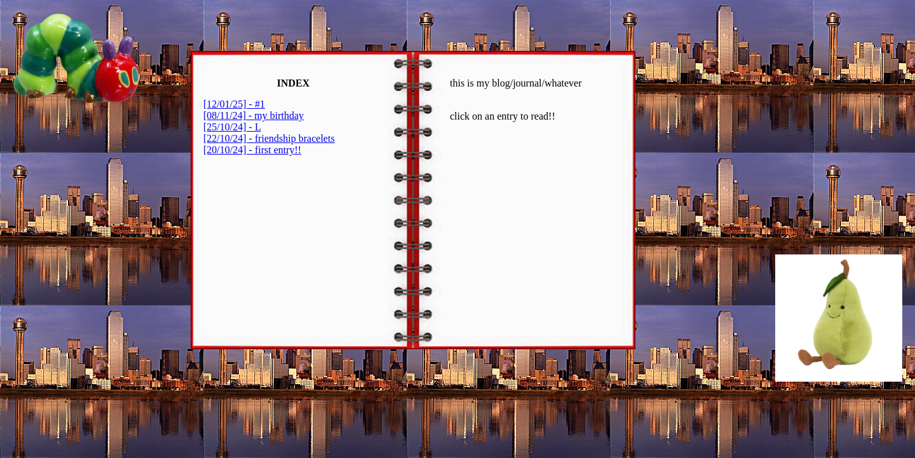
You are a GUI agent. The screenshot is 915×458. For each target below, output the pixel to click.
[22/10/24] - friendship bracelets (269, 138)
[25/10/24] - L (232, 126)
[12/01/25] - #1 (234, 104)
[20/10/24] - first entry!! (252, 149)
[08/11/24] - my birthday (253, 115)
